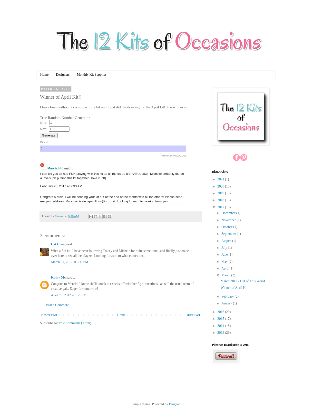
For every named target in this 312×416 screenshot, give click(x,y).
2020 (221, 186)
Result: (44, 142)
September (229, 234)
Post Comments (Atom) (75, 323)
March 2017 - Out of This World (243, 281)
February (227, 296)
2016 (221, 312)
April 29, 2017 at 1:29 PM (69, 295)
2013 (221, 332)
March (226, 275)
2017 (221, 207)
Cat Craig (58, 244)
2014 (221, 326)
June (224, 254)
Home (44, 74)
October (227, 227)
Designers (62, 74)
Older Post (193, 315)
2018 (221, 200)
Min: (43, 123)
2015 (221, 319)
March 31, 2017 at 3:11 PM (69, 262)
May (224, 261)
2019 (221, 193)
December (228, 213)
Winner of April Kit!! (235, 288)
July (224, 248)
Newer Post (49, 315)
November (229, 220)
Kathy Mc (58, 277)
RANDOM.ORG (179, 155)
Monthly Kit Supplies (91, 74)
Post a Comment (57, 305)
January (227, 303)
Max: (43, 129)
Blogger (174, 404)
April (225, 268)
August (226, 241)
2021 (221, 179)
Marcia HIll (55, 168)
